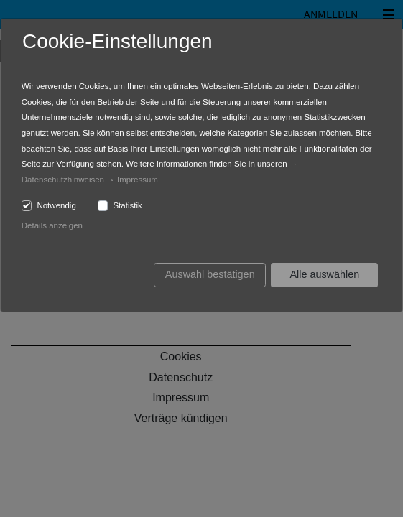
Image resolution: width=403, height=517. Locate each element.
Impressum (137, 179)
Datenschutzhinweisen (63, 179)
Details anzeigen (52, 225)
